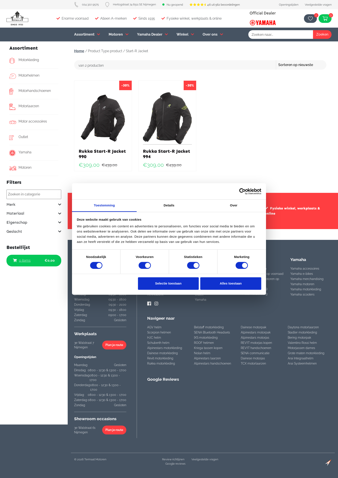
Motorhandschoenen (30, 91)
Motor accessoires (28, 122)
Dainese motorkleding (162, 353)
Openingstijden (288, 4)
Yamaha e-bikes (301, 273)
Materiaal (33, 213)
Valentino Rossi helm (302, 342)
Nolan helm (202, 353)
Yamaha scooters (302, 294)
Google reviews (175, 463)
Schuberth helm (158, 342)
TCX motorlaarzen (253, 363)
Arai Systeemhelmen (302, 363)
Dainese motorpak (253, 327)
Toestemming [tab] (104, 205)
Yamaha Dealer (152, 34)
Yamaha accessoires (304, 268)
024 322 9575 (86, 4)
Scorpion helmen (159, 332)
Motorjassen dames (301, 348)
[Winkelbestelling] (307, 65)
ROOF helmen (204, 342)
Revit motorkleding (160, 358)
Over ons (213, 34)
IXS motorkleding (206, 337)
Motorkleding (24, 60)
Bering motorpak (299, 337)
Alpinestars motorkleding (164, 348)
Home (79, 51)
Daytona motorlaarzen (303, 327)
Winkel (185, 34)
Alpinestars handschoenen (212, 363)
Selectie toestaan (168, 283)
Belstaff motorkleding (209, 327)
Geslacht (33, 231)
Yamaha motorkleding (305, 289)
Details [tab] (169, 205)
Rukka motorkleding (161, 363)
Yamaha (20, 153)
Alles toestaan (231, 283)
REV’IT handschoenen (256, 348)
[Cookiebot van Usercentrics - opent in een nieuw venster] (242, 191)
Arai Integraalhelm (300, 358)
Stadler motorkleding (302, 332)
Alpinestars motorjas (255, 337)
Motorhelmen (24, 76)
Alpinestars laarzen (207, 358)
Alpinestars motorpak (256, 332)
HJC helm (154, 337)
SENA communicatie (255, 353)
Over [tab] (234, 205)
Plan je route (114, 345)
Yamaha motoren (302, 284)
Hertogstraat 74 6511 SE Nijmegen (130, 4)
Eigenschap (33, 222)
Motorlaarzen (24, 107)
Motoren (118, 34)
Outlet (18, 137)
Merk (33, 204)
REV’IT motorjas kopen (256, 342)
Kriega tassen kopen (208, 348)
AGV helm (154, 327)
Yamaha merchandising (307, 279)
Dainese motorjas (253, 358)
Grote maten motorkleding (306, 353)
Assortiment (87, 34)
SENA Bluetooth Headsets (212, 332)
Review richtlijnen (173, 459)
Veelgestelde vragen (318, 4)
